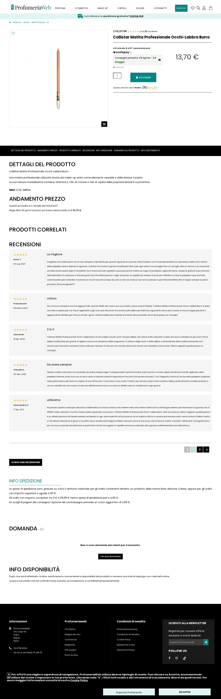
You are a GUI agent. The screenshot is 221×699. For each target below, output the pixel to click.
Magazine (70, 644)
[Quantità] (117, 76)
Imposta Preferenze (129, 692)
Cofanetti (160, 8)
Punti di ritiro (71, 655)
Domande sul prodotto (126, 150)
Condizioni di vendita (128, 634)
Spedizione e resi (126, 644)
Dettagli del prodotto (23, 150)
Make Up (103, 8)
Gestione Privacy (126, 649)
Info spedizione (104, 150)
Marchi (181, 8)
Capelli (122, 8)
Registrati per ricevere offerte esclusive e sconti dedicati (186, 633)
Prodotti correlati (70, 150)
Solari (140, 8)
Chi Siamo (70, 629)
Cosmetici (81, 8)
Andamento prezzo (47, 150)
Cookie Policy (124, 639)
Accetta (184, 692)
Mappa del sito (72, 634)
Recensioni (88, 150)
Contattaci (71, 639)
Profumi (60, 8)
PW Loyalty (70, 649)
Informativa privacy (127, 629)
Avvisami (143, 77)
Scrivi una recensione (25, 462)
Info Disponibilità (150, 150)
